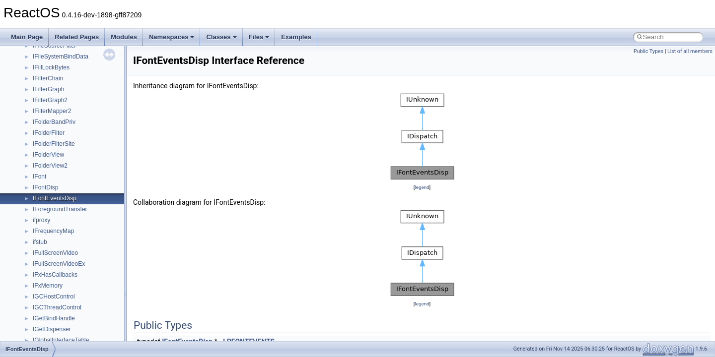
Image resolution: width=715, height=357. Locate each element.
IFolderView (48, 154)
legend (422, 187)
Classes (221, 37)
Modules (124, 37)
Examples (296, 37)
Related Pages (77, 37)
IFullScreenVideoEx (59, 263)
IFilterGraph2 (50, 100)
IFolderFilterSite (54, 143)
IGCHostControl (54, 296)
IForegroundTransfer (60, 209)
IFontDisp (45, 187)
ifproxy (41, 220)
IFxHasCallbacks (55, 274)
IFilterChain (48, 78)
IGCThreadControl (57, 307)
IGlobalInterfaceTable (61, 340)
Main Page (27, 37)
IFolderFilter (49, 132)
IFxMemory (48, 285)
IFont (39, 176)
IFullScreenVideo (55, 252)
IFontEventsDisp (54, 198)
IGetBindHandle (54, 318)
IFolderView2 (50, 165)
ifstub (40, 241)
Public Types (648, 51)
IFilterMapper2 (52, 111)
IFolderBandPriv (54, 122)
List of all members (690, 51)
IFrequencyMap (53, 231)
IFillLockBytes (51, 67)
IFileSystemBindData (60, 56)
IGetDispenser (52, 329)
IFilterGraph (48, 89)
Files (259, 37)
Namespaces (172, 37)
